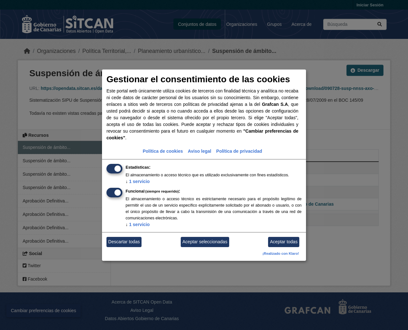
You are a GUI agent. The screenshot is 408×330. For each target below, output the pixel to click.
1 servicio (138, 181)
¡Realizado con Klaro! (281, 253)
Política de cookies (163, 151)
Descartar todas (124, 241)
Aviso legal (199, 151)
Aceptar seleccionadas (204, 241)
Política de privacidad (239, 151)
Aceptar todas (283, 241)
